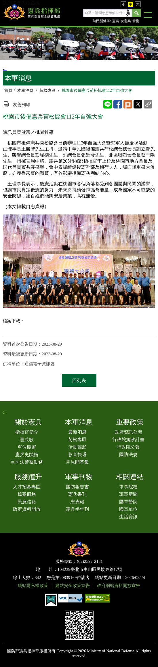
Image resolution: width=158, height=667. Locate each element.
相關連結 (130, 477)
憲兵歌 (27, 439)
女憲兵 (126, 21)
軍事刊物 (79, 477)
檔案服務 (27, 494)
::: (5, 68)
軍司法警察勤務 (27, 462)
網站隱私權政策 (33, 585)
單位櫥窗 (27, 447)
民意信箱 (27, 501)
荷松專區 (47, 90)
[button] (148, 15)
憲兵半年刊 (77, 509)
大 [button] (138, 4)
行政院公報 (128, 447)
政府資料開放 (27, 509)
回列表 (79, 380)
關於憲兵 (28, 422)
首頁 (8, 90)
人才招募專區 (27, 486)
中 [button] (130, 4)
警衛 (135, 21)
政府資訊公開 (128, 432)
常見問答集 (77, 462)
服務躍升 (28, 477)
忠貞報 (77, 501)
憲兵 (115, 21)
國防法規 (128, 454)
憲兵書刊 (77, 494)
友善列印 (21, 104)
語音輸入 (128, 12)
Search (136, 13)
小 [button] (123, 4)
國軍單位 (128, 509)
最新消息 (77, 432)
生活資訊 (128, 516)
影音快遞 (77, 454)
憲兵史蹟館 (26, 454)
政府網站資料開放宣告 (118, 585)
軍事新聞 (128, 494)
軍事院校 (128, 486)
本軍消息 (25, 90)
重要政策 (130, 422)
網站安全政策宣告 (72, 585)
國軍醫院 (128, 501)
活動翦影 (77, 447)
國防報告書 (77, 486)
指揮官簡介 (26, 432)
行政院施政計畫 (128, 439)
